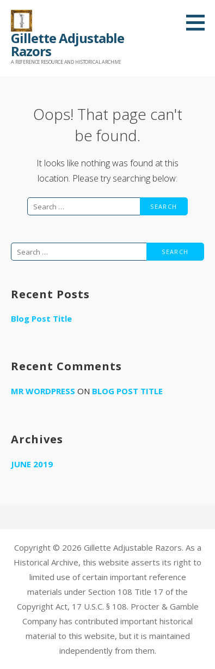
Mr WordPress (43, 390)
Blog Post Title (41, 318)
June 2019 (32, 464)
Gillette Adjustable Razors (67, 44)
